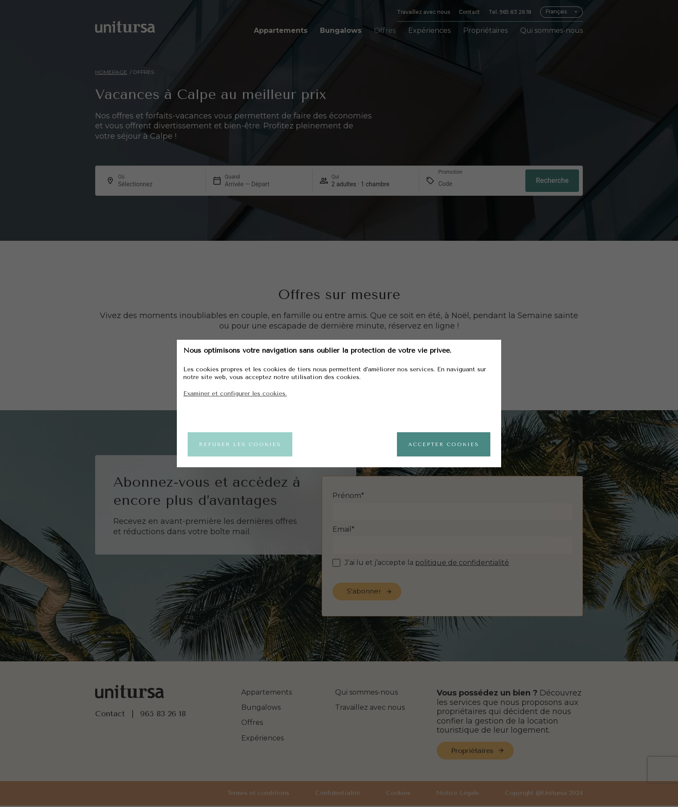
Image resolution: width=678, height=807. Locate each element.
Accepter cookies (443, 444)
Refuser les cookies (240, 444)
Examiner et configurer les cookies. (235, 393)
